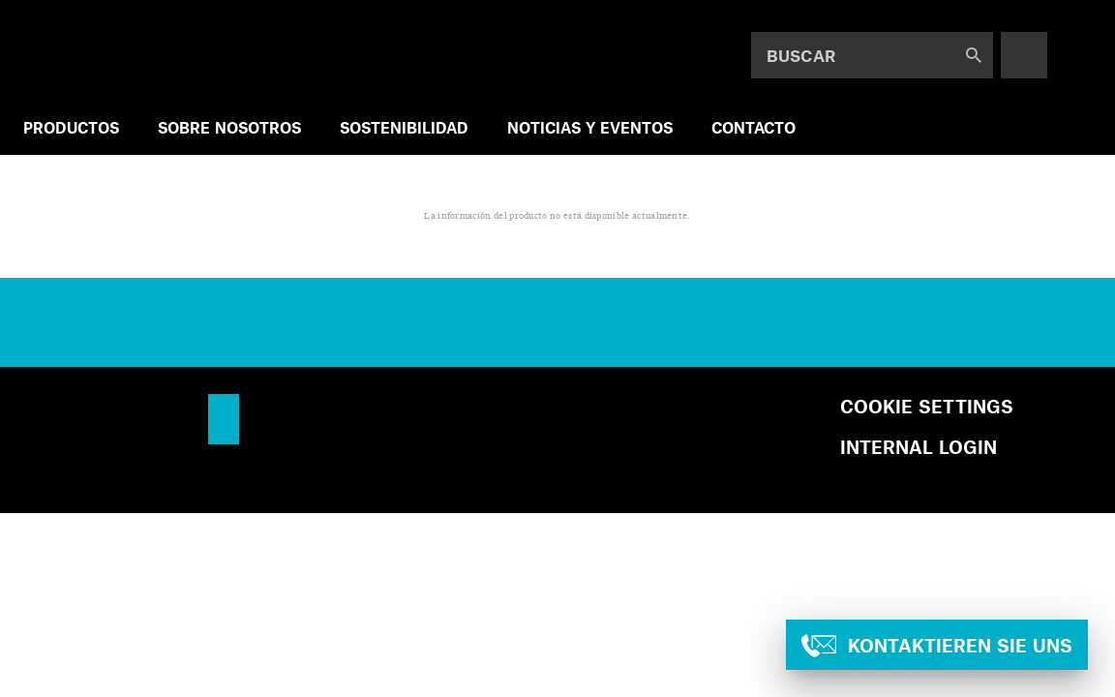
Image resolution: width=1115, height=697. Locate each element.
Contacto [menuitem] (753, 127)
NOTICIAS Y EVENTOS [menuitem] (590, 127)
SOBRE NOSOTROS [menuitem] (229, 127)
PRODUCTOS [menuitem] (71, 127)
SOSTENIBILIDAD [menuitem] (404, 127)
